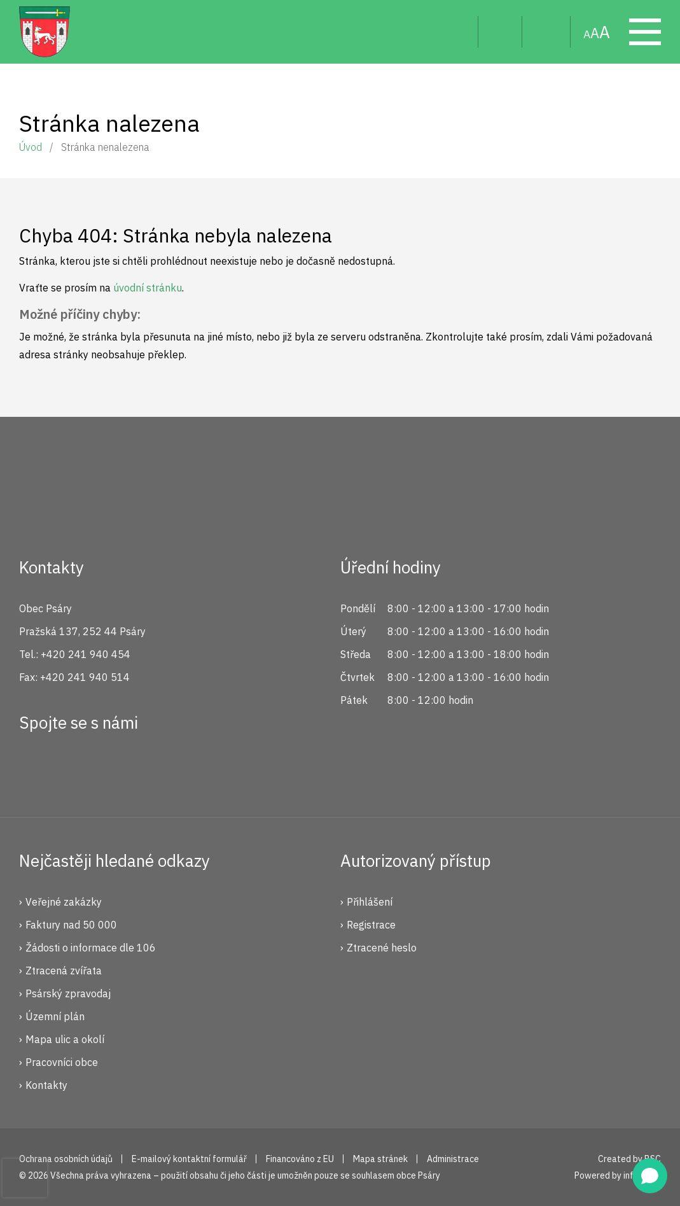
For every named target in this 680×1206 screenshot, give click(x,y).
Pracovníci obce (61, 1062)
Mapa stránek (546, 32)
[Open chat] (649, 1175)
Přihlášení (369, 901)
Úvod (30, 147)
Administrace (453, 1159)
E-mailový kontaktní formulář (189, 1159)
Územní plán (55, 1016)
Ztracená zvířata (63, 970)
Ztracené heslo (382, 947)
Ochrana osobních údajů (66, 1159)
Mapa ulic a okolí (64, 1039)
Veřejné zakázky (63, 901)
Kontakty (46, 1085)
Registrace (371, 924)
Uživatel (500, 32)
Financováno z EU (300, 1159)
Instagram (78, 768)
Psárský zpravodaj (68, 993)
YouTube (120, 768)
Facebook (35, 768)
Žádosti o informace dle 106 (90, 947)
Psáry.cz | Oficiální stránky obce (44, 31)
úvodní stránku (147, 287)
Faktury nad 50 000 (71, 924)
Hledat (458, 32)
